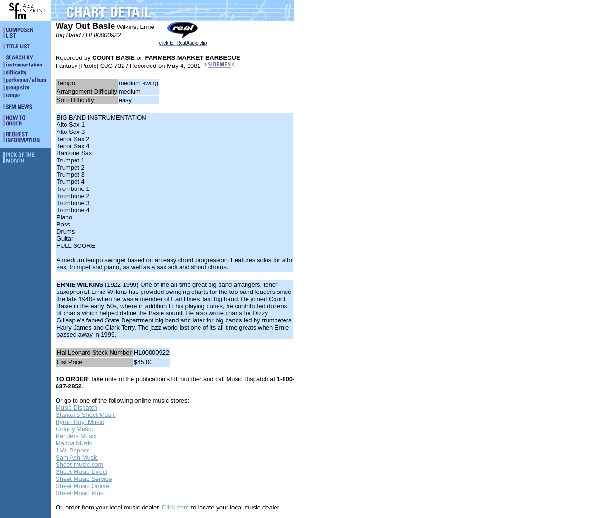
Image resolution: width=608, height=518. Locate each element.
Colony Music (74, 429)
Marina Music (74, 443)
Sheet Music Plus (79, 493)
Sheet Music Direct (81, 471)
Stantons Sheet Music (85, 414)
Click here (176, 507)
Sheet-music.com (79, 464)
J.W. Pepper (72, 450)
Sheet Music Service (84, 478)
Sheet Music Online (82, 486)
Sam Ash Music (77, 457)
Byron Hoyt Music (80, 421)
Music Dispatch (76, 407)
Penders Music (76, 436)
